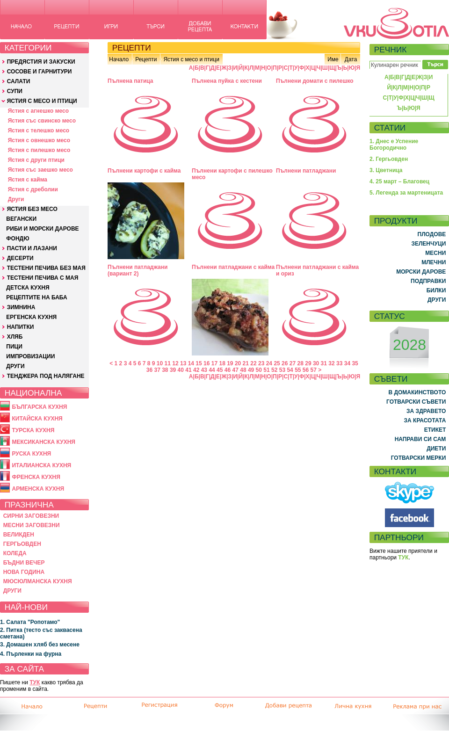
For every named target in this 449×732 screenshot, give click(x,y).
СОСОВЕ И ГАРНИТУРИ (39, 71)
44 (212, 370)
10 (160, 363)
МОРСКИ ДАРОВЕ (421, 271)
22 (253, 363)
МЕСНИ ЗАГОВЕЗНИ (31, 525)
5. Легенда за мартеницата (406, 192)
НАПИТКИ (20, 327)
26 (285, 363)
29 (308, 363)
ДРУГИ (15, 366)
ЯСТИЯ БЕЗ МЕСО (32, 209)
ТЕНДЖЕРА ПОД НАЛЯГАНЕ (46, 376)
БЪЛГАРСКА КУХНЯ (39, 407)
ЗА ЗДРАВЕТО (426, 411)
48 (243, 370)
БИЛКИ (436, 290)
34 (347, 363)
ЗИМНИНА (21, 307)
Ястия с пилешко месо (39, 150)
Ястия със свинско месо (42, 120)
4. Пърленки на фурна (30, 654)
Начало (119, 59)
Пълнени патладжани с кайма (233, 267)
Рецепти (146, 59)
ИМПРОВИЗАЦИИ (30, 356)
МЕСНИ (435, 253)
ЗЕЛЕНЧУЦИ (428, 243)
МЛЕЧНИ (433, 262)
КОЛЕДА (15, 553)
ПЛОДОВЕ (432, 234)
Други (16, 199)
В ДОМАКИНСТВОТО (417, 392)
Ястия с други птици (36, 160)
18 (222, 363)
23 (261, 363)
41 (188, 370)
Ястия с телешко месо (39, 130)
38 (165, 370)
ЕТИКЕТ (435, 430)
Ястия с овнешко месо (39, 140)
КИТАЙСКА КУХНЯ (37, 418)
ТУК (34, 682)
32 (331, 363)
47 (235, 370)
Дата (351, 59)
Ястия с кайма (27, 179)
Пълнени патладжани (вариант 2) (137, 270)
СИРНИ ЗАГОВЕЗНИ (31, 516)
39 (173, 370)
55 (298, 370)
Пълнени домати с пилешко (315, 81)
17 (214, 363)
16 (206, 363)
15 (199, 363)
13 (183, 363)
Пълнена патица (130, 81)
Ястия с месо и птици (191, 59)
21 (246, 363)
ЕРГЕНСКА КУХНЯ (31, 317)
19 (230, 363)
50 (259, 370)
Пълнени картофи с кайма (144, 170)
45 (220, 370)
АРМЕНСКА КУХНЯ (38, 489)
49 (251, 370)
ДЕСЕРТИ (20, 258)
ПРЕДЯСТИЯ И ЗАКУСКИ (41, 61)
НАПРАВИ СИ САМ (420, 439)
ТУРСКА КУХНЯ (33, 430)
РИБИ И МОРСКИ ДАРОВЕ (42, 228)
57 (314, 370)
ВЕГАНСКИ (21, 219)
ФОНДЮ (17, 238)
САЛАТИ (18, 81)
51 (266, 370)
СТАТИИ (390, 127)
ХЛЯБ (15, 336)
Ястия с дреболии (33, 189)
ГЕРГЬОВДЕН (22, 544)
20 (238, 363)
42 (196, 370)
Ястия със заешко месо (40, 170)
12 (175, 363)
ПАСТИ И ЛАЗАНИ (32, 248)
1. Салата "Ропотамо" (30, 622)
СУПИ (14, 91)
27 (293, 363)
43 (204, 370)
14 (191, 363)
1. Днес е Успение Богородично (393, 144)
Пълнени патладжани (306, 170)
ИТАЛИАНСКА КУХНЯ (41, 465)
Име (333, 59)
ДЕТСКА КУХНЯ (27, 287)
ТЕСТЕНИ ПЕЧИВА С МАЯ (43, 278)
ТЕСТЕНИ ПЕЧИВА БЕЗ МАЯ (46, 268)
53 (282, 370)
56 (306, 370)
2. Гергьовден (388, 159)
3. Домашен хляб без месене (40, 644)
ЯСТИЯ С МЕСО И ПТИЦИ (42, 101)
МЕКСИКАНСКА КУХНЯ (43, 442)
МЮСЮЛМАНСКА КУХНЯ (37, 581)
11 (168, 363)
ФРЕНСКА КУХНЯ (36, 477)
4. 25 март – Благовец (399, 181)
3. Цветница (386, 170)
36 (149, 370)
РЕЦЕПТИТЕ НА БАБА (36, 297)
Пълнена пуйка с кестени (227, 81)
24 (269, 363)
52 (274, 370)
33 (339, 363)
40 (181, 370)
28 (300, 363)
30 (316, 363)
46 (227, 370)
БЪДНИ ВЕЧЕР (24, 562)
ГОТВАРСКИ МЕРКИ (418, 458)
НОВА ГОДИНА (23, 572)
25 (277, 363)
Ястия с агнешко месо (38, 111)
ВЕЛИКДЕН (18, 534)
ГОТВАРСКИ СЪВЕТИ (416, 402)
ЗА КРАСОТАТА (425, 420)
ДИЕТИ (436, 448)
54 (290, 370)
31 (324, 363)
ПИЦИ (14, 346)
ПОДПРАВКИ (428, 281)
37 (157, 370)
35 (355, 363)
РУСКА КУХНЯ (31, 453)
